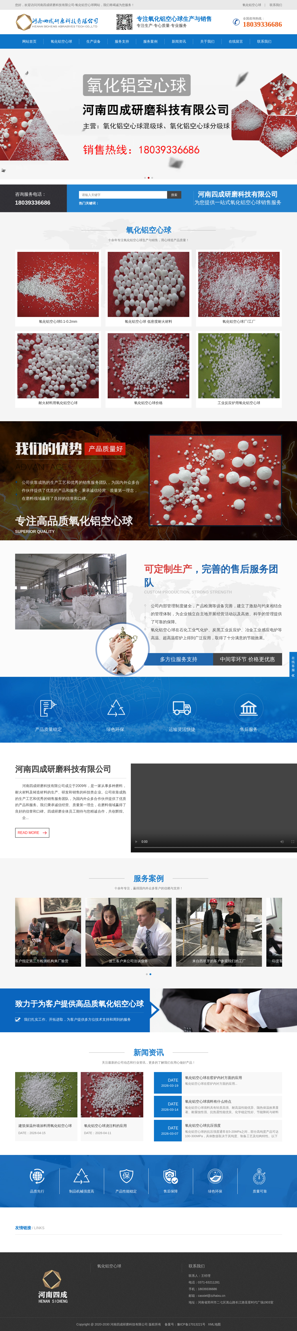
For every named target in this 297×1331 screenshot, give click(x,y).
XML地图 (214, 1324)
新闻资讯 (179, 41)
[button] (145, 178)
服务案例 (150, 41)
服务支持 (122, 41)
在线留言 (236, 41)
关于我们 (207, 41)
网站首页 (29, 41)
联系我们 (276, 5)
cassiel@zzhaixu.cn (211, 1295)
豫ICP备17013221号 (191, 1324)
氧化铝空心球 (251, 5)
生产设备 (93, 41)
